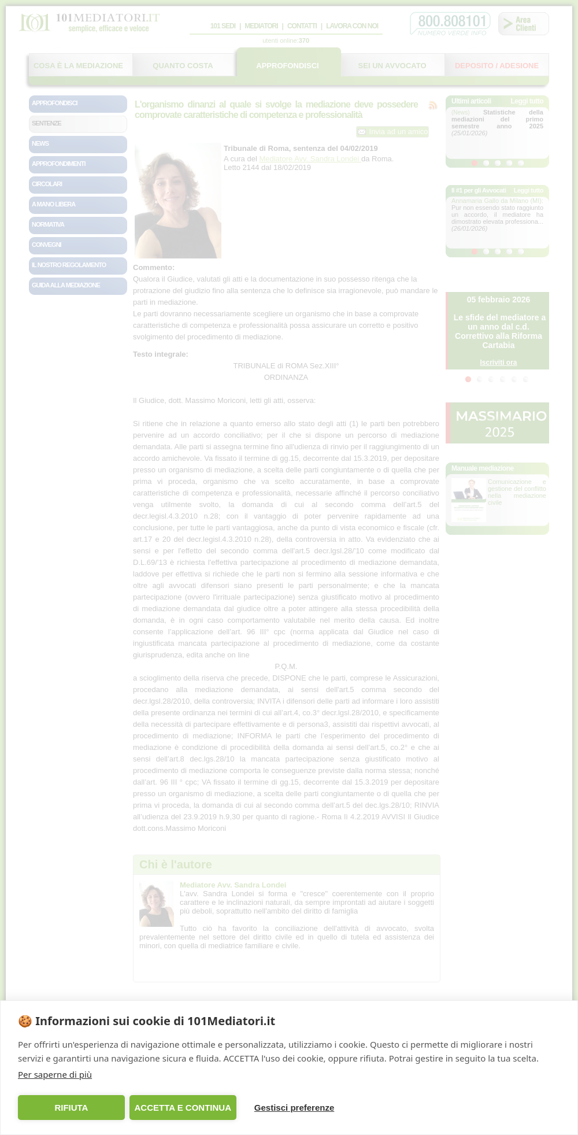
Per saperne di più (55, 1074)
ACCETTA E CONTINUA (182, 1107)
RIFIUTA (71, 1107)
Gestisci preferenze (294, 1107)
